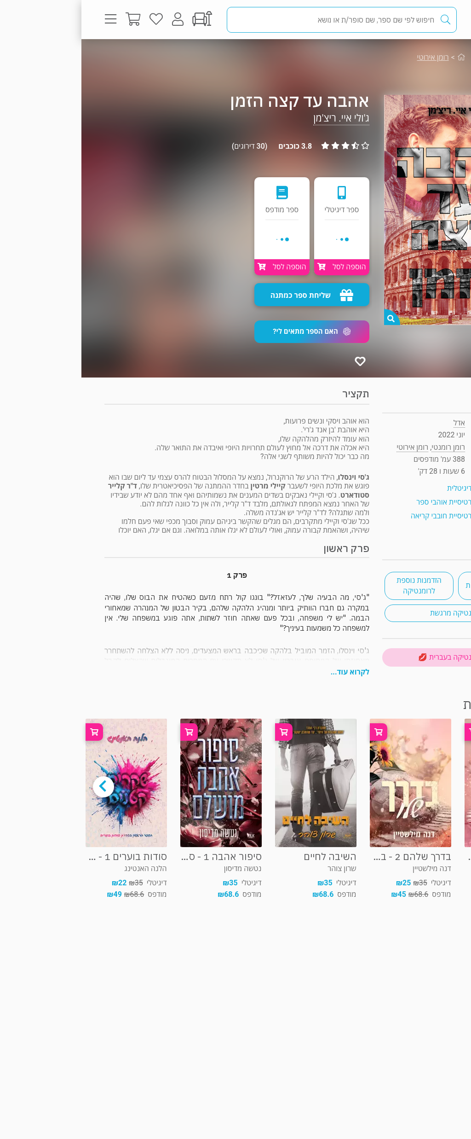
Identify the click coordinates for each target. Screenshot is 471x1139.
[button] (230, 331)
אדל (378, 422)
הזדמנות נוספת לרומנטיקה (337, 585)
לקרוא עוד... (268, 672)
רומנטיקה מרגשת (374, 613)
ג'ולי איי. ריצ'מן (260, 118)
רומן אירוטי (352, 57)
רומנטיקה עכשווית (411, 585)
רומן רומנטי (417, 57)
